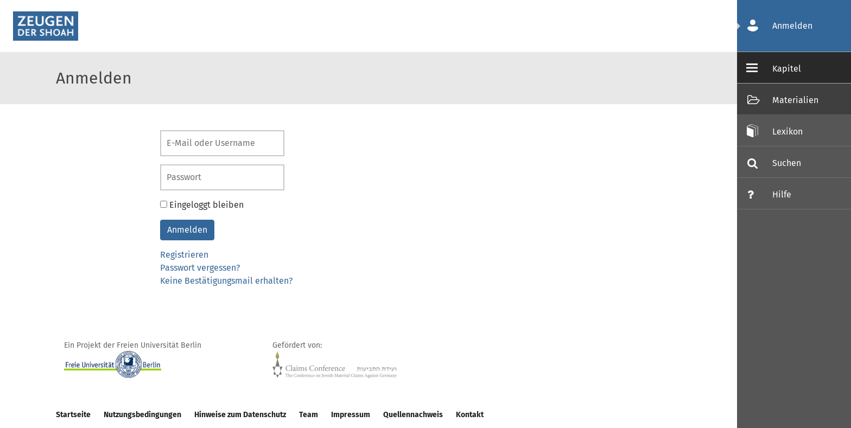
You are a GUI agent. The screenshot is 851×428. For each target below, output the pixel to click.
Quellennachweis (413, 414)
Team (308, 414)
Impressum (350, 414)
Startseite (73, 414)
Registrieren (184, 255)
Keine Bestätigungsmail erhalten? (226, 281)
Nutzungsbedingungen (142, 414)
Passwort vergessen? (200, 268)
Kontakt (470, 414)
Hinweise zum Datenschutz (240, 414)
